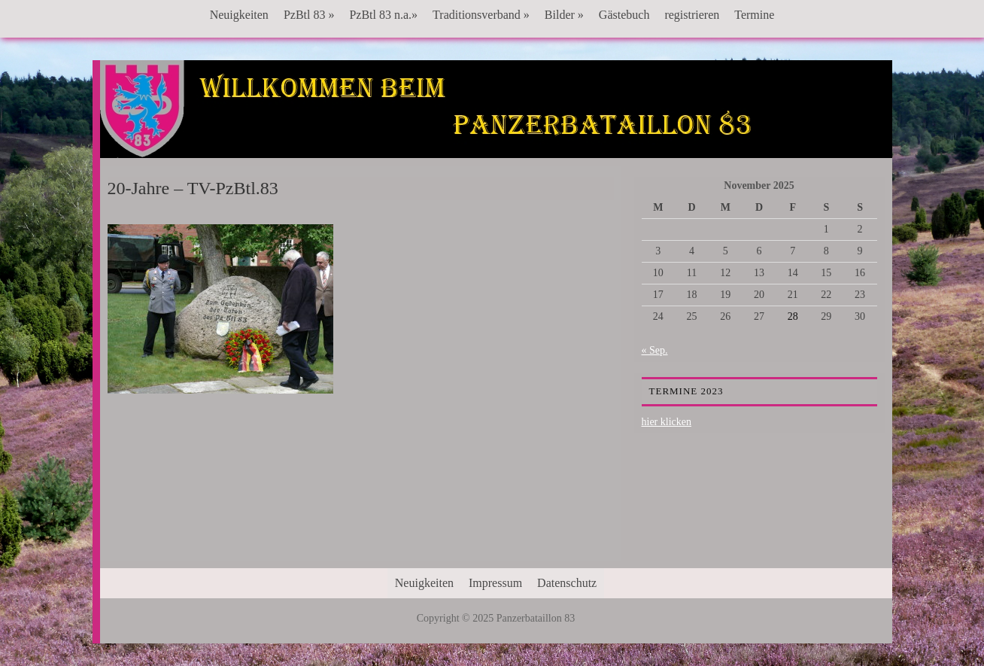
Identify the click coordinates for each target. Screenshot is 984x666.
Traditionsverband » (481, 14)
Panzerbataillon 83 (496, 106)
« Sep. (655, 350)
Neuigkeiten (239, 14)
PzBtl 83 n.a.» (383, 14)
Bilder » (564, 14)
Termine (754, 14)
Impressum (495, 582)
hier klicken (666, 421)
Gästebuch (624, 14)
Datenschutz (567, 582)
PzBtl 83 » (309, 14)
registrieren (691, 14)
